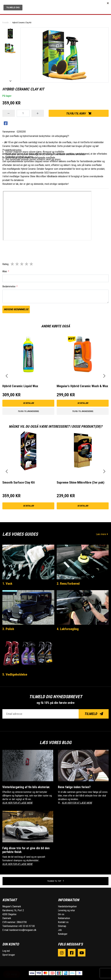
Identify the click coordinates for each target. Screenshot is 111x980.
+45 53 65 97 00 (26, 926)
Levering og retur (66, 910)
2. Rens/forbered (68, 583)
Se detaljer (28, 403)
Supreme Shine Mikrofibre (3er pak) (80, 482)
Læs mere (102, 534)
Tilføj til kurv (78, 113)
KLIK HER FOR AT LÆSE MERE (17, 802)
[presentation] (6, 376)
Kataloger (62, 933)
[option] (10, 33)
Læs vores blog (55, 742)
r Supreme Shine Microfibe (32, 176)
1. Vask (7, 583)
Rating (5, 264)
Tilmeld (93, 714)
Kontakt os (63, 922)
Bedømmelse (9, 286)
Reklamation (64, 918)
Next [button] (10, 81)
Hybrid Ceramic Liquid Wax (20, 386)
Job (60, 930)
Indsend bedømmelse (16, 309)
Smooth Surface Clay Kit (18, 482)
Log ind (6, 950)
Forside (5, 22)
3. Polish (8, 629)
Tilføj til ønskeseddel (28, 411)
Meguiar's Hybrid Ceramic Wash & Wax (82, 386)
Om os (61, 914)
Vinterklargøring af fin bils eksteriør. (26, 787)
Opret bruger (8, 954)
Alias (5, 271)
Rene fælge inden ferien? (74, 787)
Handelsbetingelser (67, 906)
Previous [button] (10, 28)
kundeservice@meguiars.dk (22, 930)
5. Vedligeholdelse (14, 674)
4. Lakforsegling (68, 629)
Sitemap (62, 926)
